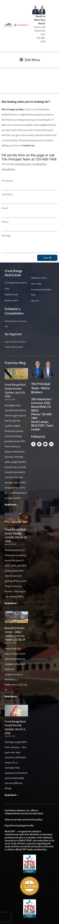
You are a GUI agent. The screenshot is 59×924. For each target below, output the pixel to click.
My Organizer (13, 334)
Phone (5, 221)
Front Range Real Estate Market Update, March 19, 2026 (16, 535)
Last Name (7, 194)
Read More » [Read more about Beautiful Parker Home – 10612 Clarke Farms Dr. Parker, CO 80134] (11, 696)
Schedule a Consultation (14, 311)
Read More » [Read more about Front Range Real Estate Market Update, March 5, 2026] (11, 795)
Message (6, 235)
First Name (7, 180)
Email (5, 208)
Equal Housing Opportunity (19, 825)
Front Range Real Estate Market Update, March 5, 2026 (15, 727)
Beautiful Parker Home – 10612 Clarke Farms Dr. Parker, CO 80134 (15, 633)
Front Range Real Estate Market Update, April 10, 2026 (15, 390)
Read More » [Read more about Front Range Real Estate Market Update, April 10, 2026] (11, 504)
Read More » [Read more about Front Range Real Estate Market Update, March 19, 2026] (11, 603)
